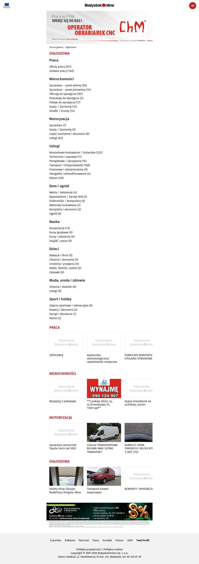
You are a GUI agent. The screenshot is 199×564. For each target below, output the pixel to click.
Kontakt (107, 540)
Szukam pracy (58, 71)
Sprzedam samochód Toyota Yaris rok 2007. (63, 446)
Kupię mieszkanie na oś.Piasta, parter (138, 403)
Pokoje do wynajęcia (62, 102)
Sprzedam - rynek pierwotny (67, 89)
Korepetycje (57, 228)
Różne (53, 178)
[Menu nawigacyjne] (192, 5)
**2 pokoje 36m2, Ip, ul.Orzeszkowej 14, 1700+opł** (100, 405)
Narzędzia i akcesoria (63, 209)
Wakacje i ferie (58, 255)
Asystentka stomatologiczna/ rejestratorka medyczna (102, 358)
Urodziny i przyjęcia (62, 263)
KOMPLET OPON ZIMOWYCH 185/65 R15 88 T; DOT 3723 (141, 448)
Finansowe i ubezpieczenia (66, 169)
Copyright (76, 553)
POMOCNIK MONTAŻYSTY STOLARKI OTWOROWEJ (140, 356)
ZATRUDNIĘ (56, 355)
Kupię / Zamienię (60, 106)
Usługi (53, 138)
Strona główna (56, 47)
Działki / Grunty (59, 111)
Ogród (53, 213)
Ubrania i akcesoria (61, 259)
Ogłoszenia (71, 47)
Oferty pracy (57, 66)
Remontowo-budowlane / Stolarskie (72, 152)
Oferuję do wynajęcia (62, 94)
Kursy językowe (58, 232)
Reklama (70, 540)
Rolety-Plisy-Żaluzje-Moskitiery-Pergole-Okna (65, 490)
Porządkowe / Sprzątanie (65, 161)
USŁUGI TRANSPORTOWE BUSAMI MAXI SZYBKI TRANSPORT (102, 448)
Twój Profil (142, 540)
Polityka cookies (113, 549)
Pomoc (119, 540)
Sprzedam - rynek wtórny (65, 85)
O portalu (55, 540)
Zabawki (54, 272)
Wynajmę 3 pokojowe (62, 401)
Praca (95, 540)
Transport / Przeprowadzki (66, 165)
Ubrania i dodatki (60, 286)
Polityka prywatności (88, 549)
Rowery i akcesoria (61, 309)
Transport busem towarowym (98, 490)
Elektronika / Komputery (65, 201)
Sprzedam (55, 125)
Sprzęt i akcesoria (60, 314)
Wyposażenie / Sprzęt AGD (66, 196)
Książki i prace (58, 241)
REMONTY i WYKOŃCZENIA (141, 489)
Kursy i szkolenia (60, 236)
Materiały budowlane (63, 205)
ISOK (130, 540)
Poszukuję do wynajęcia (64, 98)
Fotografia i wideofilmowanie (67, 173)
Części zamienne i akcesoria (67, 133)
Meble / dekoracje (61, 192)
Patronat (84, 540)
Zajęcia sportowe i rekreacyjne (68, 305)
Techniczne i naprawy (63, 156)
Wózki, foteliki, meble (63, 268)
